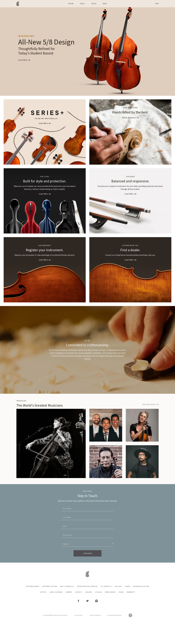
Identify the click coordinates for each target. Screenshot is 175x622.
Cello (93, 4)
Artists (43, 592)
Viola (82, 4)
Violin (71, 4)
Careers (69, 592)
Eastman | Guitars (49, 586)
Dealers (88, 592)
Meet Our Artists (151, 404)
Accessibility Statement (115, 615)
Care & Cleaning (56, 592)
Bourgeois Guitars (141, 586)
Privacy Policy (79, 615)
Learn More (24, 60)
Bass (105, 4)
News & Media (110, 592)
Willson (118, 586)
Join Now (87, 553)
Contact (78, 592)
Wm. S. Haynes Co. (67, 586)
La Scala (98, 592)
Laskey (127, 586)
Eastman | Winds (32, 586)
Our (157, 4)
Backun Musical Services (87, 586)
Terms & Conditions (95, 615)
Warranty (131, 592)
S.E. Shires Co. (106, 586)
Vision (121, 592)
